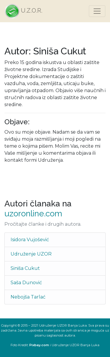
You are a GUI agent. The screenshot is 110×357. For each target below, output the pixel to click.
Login (43, 354)
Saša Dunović (26, 282)
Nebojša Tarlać (28, 297)
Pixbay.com (39, 345)
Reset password (59, 354)
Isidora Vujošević (30, 239)
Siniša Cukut (25, 268)
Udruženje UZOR (31, 254)
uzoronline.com (33, 213)
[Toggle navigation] (97, 11)
